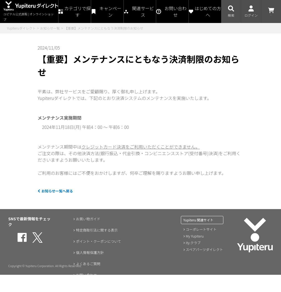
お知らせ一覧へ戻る (60, 190)
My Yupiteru (194, 235)
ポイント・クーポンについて (99, 241)
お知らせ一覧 (50, 28)
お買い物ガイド (87, 218)
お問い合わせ (85, 276)
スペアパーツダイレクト (204, 249)
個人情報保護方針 (89, 253)
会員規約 (81, 287)
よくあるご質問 (87, 264)
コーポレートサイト (200, 229)
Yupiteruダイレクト (21, 28)
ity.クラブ (193, 242)
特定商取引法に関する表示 (97, 230)
